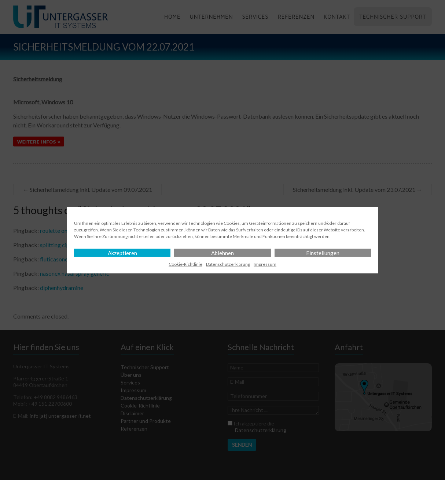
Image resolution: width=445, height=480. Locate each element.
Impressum (265, 264)
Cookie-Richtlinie (185, 264)
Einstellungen (322, 252)
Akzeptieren (122, 252)
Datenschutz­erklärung (228, 264)
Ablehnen (222, 252)
